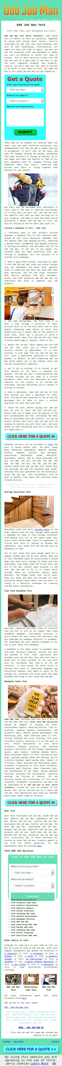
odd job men (32, 466)
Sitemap (6, 1041)
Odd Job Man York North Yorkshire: (24, 36)
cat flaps (33, 771)
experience (9, 281)
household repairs (20, 755)
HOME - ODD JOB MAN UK (31, 1028)
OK (54, 1063)
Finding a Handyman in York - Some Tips (25, 228)
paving (35, 760)
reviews (54, 265)
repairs (22, 727)
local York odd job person (44, 722)
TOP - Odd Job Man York (16, 1007)
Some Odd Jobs (11, 719)
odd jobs (13, 722)
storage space (42, 530)
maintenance (29, 744)
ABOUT (38, 19)
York (50, 445)
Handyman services (14, 445)
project (42, 233)
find (12, 816)
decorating (9, 736)
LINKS (31, 19)
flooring (53, 747)
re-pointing (22, 766)
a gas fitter (19, 965)
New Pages (18, 1041)
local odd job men (26, 841)
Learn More (39, 1063)
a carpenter (36, 954)
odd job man (18, 475)
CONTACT (45, 19)
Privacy (55, 1041)
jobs (54, 235)
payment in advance (14, 359)
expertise (20, 270)
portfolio (40, 324)
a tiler (29, 956)
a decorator (47, 965)
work (14, 335)
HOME (25, 19)
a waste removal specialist (39, 962)
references (52, 273)
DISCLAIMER (54, 19)
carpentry (9, 733)
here (39, 846)
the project (27, 382)
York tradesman (20, 257)
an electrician (34, 959)
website (33, 340)
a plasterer (10, 954)
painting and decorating (36, 763)
